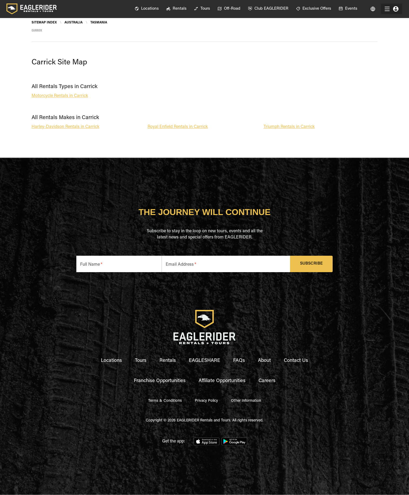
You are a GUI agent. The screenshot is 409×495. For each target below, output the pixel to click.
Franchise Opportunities (160, 381)
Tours (140, 360)
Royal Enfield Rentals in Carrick (178, 127)
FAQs (239, 360)
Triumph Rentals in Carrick (289, 127)
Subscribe (311, 264)
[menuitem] (146, 9)
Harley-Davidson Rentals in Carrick (65, 127)
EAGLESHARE (204, 360)
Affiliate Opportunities (222, 381)
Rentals (167, 360)
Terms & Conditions (165, 401)
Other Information (246, 401)
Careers (266, 381)
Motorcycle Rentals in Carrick (60, 96)
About (264, 360)
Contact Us (296, 360)
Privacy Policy (206, 401)
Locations (111, 360)
